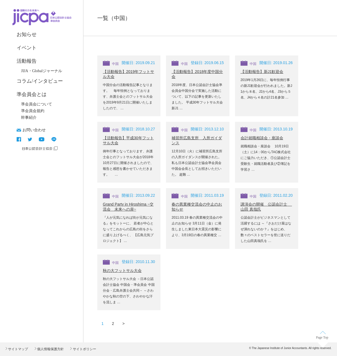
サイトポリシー (84, 349)
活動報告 (27, 61)
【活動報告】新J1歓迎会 (262, 71)
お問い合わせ (34, 130)
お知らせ (27, 34)
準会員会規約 (32, 111)
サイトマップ (17, 349)
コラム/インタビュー (40, 81)
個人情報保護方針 (50, 349)
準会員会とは (32, 94)
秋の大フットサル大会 (122, 270)
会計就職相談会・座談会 (262, 138)
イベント (27, 48)
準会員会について (36, 104)
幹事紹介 (29, 117)
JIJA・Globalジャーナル (41, 71)
